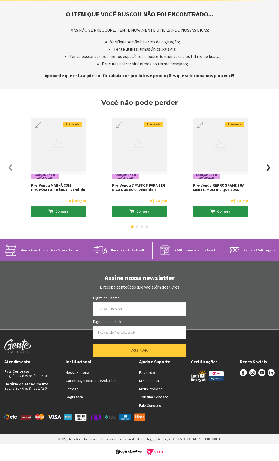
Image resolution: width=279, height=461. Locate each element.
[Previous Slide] (10, 167)
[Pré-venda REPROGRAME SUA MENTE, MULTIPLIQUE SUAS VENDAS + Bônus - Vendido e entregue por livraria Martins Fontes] (220, 168)
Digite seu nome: (106, 297)
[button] (38, 125)
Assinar (139, 350)
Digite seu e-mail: (107, 321)
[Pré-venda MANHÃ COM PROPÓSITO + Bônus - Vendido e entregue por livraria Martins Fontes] (58, 168)
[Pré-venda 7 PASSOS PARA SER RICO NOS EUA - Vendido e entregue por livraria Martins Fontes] (139, 168)
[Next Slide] (268, 167)
